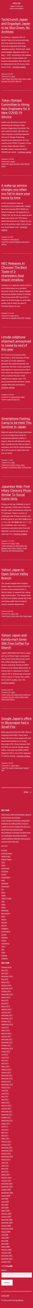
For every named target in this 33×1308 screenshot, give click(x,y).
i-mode (8, 399)
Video (3, 952)
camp (8, 465)
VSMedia (4, 958)
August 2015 (5, 997)
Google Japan (18, 768)
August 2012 (5, 1087)
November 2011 (7, 1114)
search (17, 697)
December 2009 (6, 1184)
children (12, 465)
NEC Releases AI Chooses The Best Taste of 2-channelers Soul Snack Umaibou (14, 272)
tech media (11, 81)
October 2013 (6, 1045)
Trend (17, 543)
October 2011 (6, 1117)
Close (20, 79)
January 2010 (6, 1181)
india (3, 880)
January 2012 (6, 1108)
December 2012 (6, 1075)
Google (11, 768)
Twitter (25, 548)
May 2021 (4, 970)
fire (7, 768)
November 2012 (7, 1078)
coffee (8, 695)
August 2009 (5, 1196)
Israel (3, 892)
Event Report (5, 877)
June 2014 (5, 1027)
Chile (3, 862)
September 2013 (7, 1048)
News (17, 765)
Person (3, 919)
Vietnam (4, 955)
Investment (5, 886)
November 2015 (7, 988)
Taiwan (3, 940)
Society (4, 934)
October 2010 (6, 1153)
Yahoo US (18, 81)
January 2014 (6, 1036)
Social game (5, 931)
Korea (3, 904)
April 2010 (5, 1171)
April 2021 (5, 973)
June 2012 (5, 1093)
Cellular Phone (15, 397)
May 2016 (4, 979)
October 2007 (6, 1262)
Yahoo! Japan (27, 616)
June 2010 (5, 1166)
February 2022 (6, 967)
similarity (19, 548)
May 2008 (4, 1241)
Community (5, 868)
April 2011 (5, 1135)
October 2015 (6, 991)
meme (10, 548)
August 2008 (5, 1232)
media (29, 79)
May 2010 (4, 1168)
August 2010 (5, 1159)
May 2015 (4, 1000)
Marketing (4, 910)
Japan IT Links (6, 898)
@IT (7, 164)
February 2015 (6, 1009)
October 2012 (6, 1081)
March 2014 (5, 1030)
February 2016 (6, 985)
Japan (13, 76)
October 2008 (6, 1226)
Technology (5, 943)
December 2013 (6, 1039)
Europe (3, 874)
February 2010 (6, 1178)
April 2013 (5, 1063)
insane (19, 318)
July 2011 (4, 1126)
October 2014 (6, 1021)
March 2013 (5, 1066)
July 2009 (4, 1199)
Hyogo (18, 465)
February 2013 (6, 1069)
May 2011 (4, 1132)
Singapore (4, 928)
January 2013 (6, 1072)
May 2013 (4, 1060)
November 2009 (7, 1187)
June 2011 (5, 1129)
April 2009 (5, 1208)
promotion (4, 697)
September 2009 (7, 1193)
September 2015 (7, 994)
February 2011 (6, 1141)
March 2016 (5, 982)
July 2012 (4, 1090)
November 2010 (7, 1150)
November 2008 (7, 1223)
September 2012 (7, 1084)
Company (4, 871)
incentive (12, 242)
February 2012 (6, 1105)
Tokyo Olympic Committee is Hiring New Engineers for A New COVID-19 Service (15, 109)
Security (4, 922)
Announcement (6, 853)
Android (4, 850)
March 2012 (5, 1102)
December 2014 (6, 1015)
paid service (25, 242)
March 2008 (5, 1247)
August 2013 (5, 1051)
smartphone (5, 467)
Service (4, 925)
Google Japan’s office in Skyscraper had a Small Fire (16, 723)
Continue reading (19, 67)
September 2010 (7, 1156)
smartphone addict (15, 467)
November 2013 (7, 1042)
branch (8, 616)
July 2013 (4, 1054)
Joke (3, 901)
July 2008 (4, 1235)
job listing (17, 164)
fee (7, 242)
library (3, 907)
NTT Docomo (15, 399)
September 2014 (7, 1024)
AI (10, 318)
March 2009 (5, 1211)
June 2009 (5, 1202)
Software (4, 937)
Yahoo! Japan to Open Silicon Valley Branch (14, 574)
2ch (7, 318)
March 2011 (5, 1138)
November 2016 (7, 976)
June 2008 (5, 1238)
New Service (15, 239)
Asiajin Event (5, 856)
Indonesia (4, 883)
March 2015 (5, 1006)
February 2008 (6, 1250)
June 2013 (5, 1057)
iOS (2, 889)
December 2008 (6, 1220)
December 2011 (6, 1111)
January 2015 (6, 1012)
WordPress (19, 1300)
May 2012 (4, 1096)
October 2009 (6, 1189)
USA (17, 614)
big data (13, 318)
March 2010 (5, 1174)
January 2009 (6, 1217)
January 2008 (6, 1253)
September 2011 (7, 1120)
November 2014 (7, 1018)
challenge (9, 546)
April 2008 (5, 1244)
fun (14, 546)
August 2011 (5, 1123)
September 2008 (7, 1229)
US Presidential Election (16, 551)
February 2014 (6, 1033)
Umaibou (28, 318)
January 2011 (6, 1144)
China (3, 865)
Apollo (8, 79)
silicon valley (15, 616)
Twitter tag (4, 551)
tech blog (4, 81)
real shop (11, 697)
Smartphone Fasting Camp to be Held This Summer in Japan (16, 423)
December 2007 (6, 1256)
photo (14, 548)
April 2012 (5, 1099)
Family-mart (26, 695)
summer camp (26, 467)
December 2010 (6, 1147)
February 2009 (6, 1214)
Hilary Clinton (20, 546)
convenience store (16, 695)
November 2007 (7, 1259)
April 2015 (5, 1003)
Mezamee (18, 242)
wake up (4, 244)
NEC (23, 318)
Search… (4, 1270)
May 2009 (4, 1205)
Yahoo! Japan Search (8, 699)
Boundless (14, 79)
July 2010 (4, 1163)
